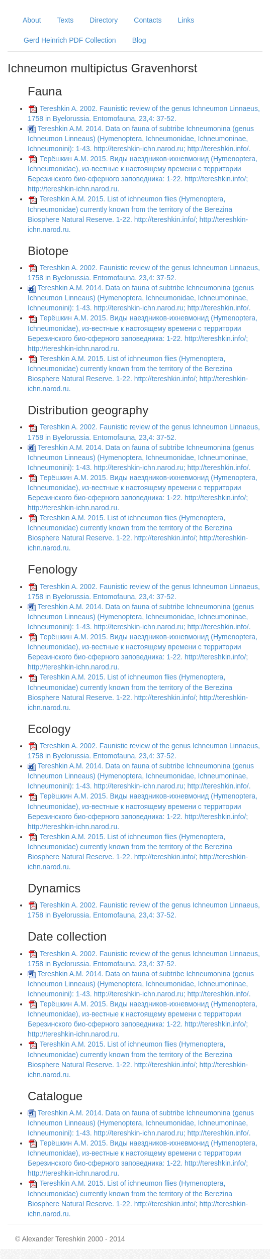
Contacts (147, 20)
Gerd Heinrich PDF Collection (70, 40)
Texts (65, 20)
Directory (103, 20)
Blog (139, 40)
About (32, 20)
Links (186, 20)
